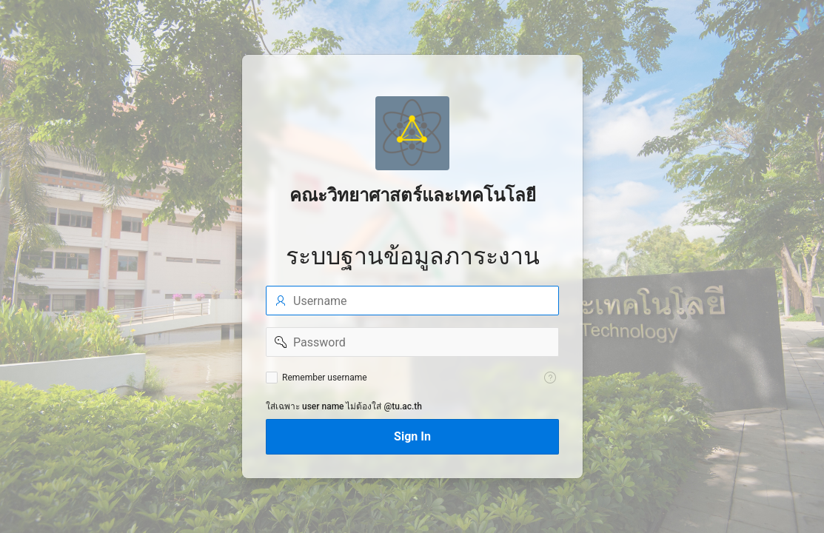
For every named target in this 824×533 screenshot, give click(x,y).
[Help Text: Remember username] (550, 377)
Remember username (324, 377)
